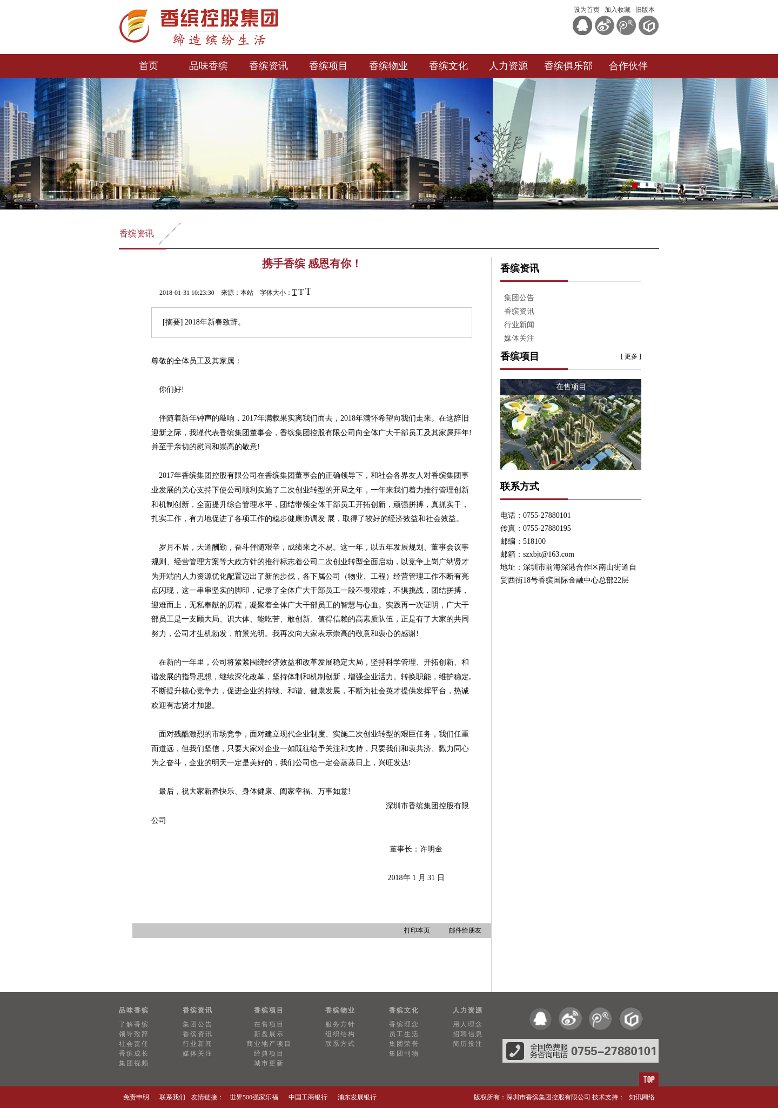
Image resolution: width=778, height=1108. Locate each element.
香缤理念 (404, 1024)
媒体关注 (519, 338)
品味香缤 (208, 65)
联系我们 (172, 1097)
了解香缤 (134, 1024)
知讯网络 (642, 1097)
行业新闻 (519, 325)
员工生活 (404, 1034)
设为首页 (587, 9)
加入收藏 (618, 9)
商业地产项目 (269, 1044)
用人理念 (468, 1024)
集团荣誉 (404, 1044)
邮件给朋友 (465, 930)
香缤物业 (388, 65)
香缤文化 (448, 65)
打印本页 (417, 930)
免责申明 (136, 1097)
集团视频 (134, 1063)
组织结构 (340, 1034)
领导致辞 (134, 1034)
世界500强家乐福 (254, 1097)
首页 (148, 65)
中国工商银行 (308, 1097)
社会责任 (134, 1044)
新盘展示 (269, 1034)
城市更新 (269, 1063)
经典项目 (269, 1053)
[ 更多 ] (631, 356)
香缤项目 (328, 65)
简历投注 (468, 1044)
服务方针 (340, 1024)
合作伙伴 (628, 65)
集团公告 (519, 298)
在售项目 (269, 1024)
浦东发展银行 (357, 1097)
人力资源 (508, 65)
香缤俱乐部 (568, 65)
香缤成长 (134, 1053)
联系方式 (340, 1044)
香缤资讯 (268, 65)
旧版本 (645, 9)
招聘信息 (468, 1034)
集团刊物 (404, 1053)
